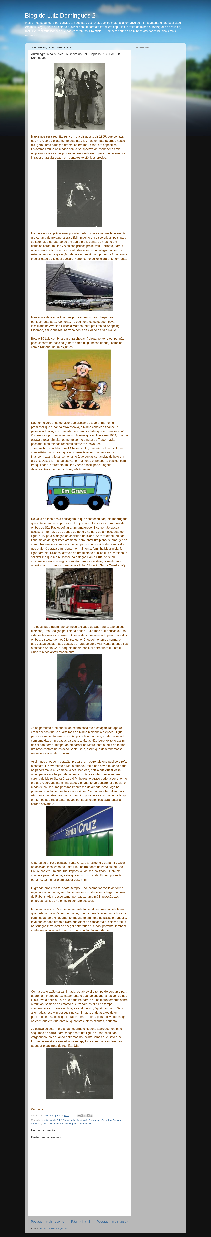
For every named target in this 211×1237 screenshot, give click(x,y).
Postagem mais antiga (112, 1221)
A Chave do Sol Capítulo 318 (75, 1120)
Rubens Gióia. (85, 1123)
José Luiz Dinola (50, 1123)
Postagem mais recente (47, 1221)
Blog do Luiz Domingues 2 (60, 15)
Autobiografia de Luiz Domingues (107, 1120)
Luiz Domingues (68, 1123)
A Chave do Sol (52, 1120)
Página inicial (80, 1221)
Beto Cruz (36, 1123)
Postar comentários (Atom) (53, 1228)
